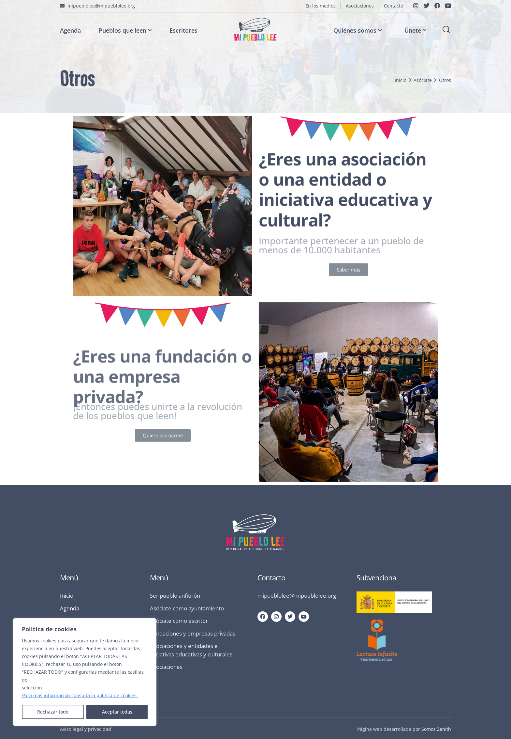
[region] (84, 672)
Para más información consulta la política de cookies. (80, 695)
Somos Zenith (436, 729)
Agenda (70, 30)
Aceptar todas (117, 712)
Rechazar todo (52, 712)
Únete (415, 30)
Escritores (183, 30)
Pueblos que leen (125, 30)
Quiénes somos (357, 30)
